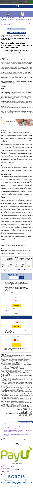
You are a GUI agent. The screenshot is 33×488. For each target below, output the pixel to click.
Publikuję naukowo (4, 471)
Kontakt (24, 3)
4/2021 (16, 19)
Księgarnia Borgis (4, 472)
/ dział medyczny (16, 32)
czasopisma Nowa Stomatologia (25, 419)
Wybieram (16, 305)
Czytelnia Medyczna (3, 19)
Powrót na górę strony (25, 422)
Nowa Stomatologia (10, 19)
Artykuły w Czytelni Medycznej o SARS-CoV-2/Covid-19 (13, 17)
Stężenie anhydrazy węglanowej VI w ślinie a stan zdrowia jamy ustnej (17, 439)
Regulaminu (8, 288)
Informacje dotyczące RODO (7, 466)
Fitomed (2, 474)
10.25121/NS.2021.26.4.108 (7, 36)
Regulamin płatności (5, 468)
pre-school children (19, 117)
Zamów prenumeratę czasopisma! (16, 28)
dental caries (7, 117)
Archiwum (2, 465)
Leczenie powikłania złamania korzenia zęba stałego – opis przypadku (17, 428)
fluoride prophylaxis (12, 117)
